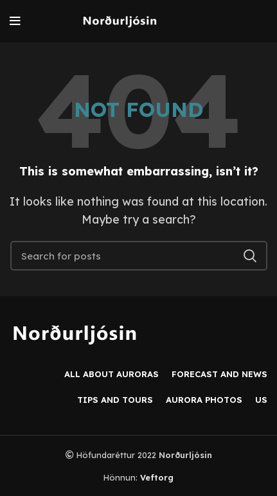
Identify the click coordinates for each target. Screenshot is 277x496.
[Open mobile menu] (15, 21)
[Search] (138, 255)
